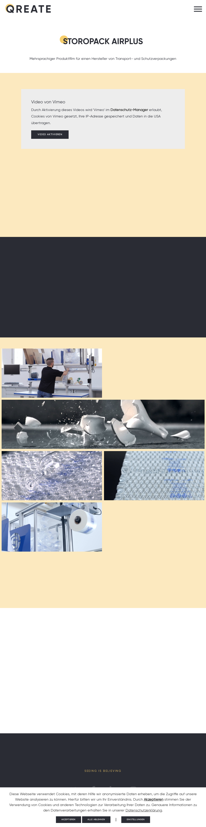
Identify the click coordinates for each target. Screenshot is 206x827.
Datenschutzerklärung (144, 810)
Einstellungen (136, 820)
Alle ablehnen (96, 820)
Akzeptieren (153, 799)
